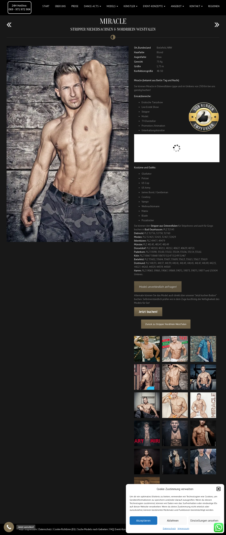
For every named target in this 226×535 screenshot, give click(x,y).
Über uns (60, 6)
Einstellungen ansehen (204, 520)
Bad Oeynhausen (153, 229)
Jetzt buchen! (148, 312)
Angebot (177, 6)
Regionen (213, 6)
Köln (136, 255)
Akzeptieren (143, 520)
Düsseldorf (140, 248)
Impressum (183, 528)
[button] (218, 489)
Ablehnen (173, 520)
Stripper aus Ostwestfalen (164, 225)
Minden (138, 237)
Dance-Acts (92, 6)
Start (45, 6)
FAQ (111, 529)
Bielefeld (139, 259)
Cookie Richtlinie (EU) (64, 529)
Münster (138, 244)
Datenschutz (169, 528)
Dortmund (139, 263)
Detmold (138, 233)
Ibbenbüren (140, 240)
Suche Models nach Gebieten (92, 529)
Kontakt (196, 6)
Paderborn (139, 251)
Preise (74, 6)
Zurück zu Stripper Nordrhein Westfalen (168, 324)
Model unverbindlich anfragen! (158, 290)
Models (112, 6)
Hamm (137, 270)
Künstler (130, 6)
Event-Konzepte (154, 6)
